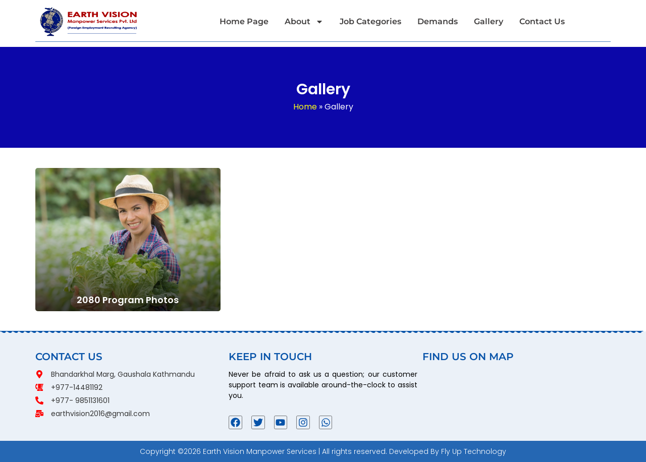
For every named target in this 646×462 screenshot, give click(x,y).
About (304, 22)
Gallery (488, 21)
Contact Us (542, 21)
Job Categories (370, 21)
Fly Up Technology (473, 451)
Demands (437, 21)
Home (305, 106)
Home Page (244, 21)
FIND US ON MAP (468, 357)
